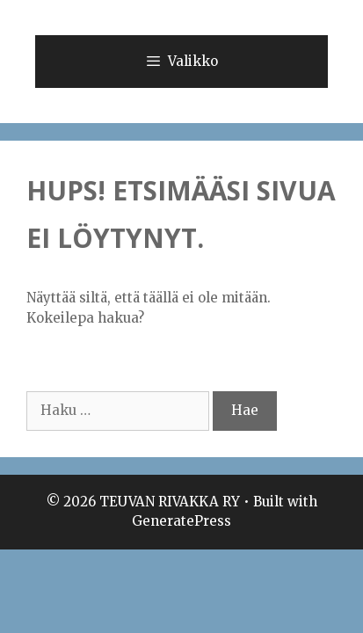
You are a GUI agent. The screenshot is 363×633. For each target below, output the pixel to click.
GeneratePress (181, 521)
